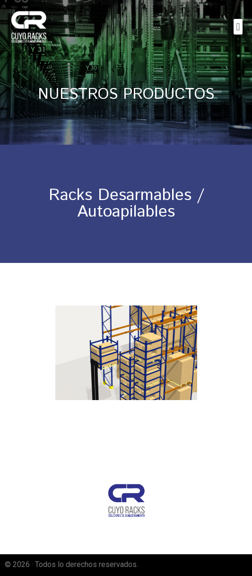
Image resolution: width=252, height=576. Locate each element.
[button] (238, 27)
